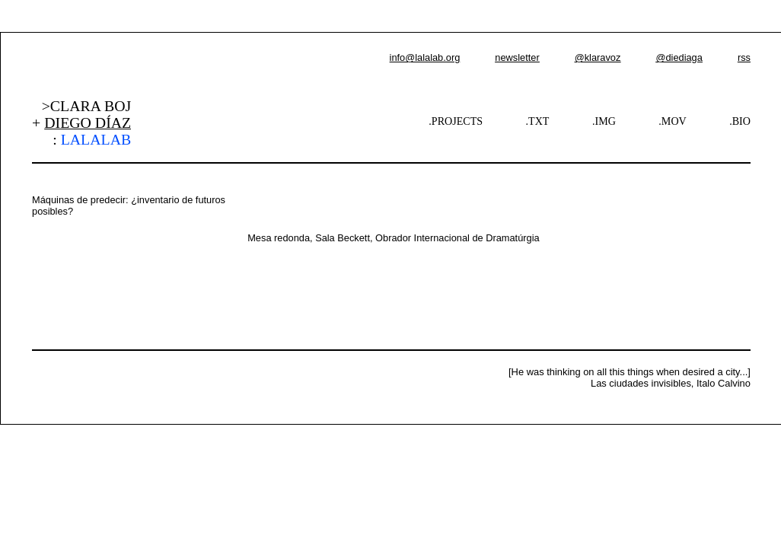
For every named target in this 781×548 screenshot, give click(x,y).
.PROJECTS (456, 121)
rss (744, 57)
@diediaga (678, 57)
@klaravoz (598, 57)
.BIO (740, 121)
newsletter (517, 57)
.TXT (538, 121)
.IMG (604, 121)
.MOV (672, 121)
